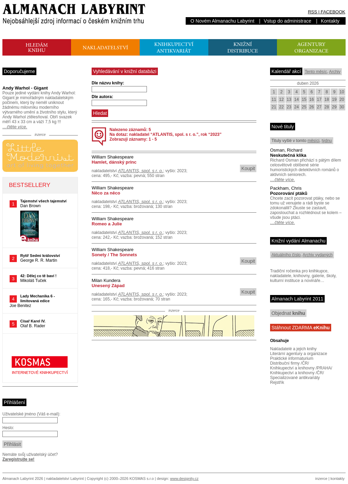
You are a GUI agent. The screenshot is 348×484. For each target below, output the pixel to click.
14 (296, 99)
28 (326, 107)
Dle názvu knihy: (108, 83)
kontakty (337, 478)
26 (311, 107)
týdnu (327, 140)
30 (341, 107)
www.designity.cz (184, 478)
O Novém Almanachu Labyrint (222, 21)
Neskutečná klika (288, 155)
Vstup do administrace (288, 21)
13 (289, 99)
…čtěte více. (14, 126)
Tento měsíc (316, 71)
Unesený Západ (108, 285)
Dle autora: (102, 96)
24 (296, 107)
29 (334, 107)
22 (281, 107)
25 (304, 107)
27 (319, 107)
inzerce (321, 478)
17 (319, 99)
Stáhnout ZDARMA (300, 327)
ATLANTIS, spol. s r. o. (140, 170)
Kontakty (330, 21)
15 (304, 99)
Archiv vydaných (318, 254)
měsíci (314, 140)
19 (334, 99)
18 (326, 99)
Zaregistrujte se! (18, 459)
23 (289, 107)
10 (341, 92)
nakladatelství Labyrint (65, 478)
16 (311, 99)
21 (273, 107)
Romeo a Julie (107, 223)
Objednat (288, 313)
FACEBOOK (333, 11)
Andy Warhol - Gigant (25, 88)
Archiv (334, 71)
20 (341, 99)
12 (281, 99)
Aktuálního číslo (286, 254)
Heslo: (8, 427)
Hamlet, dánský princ (114, 162)
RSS (312, 11)
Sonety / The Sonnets (114, 254)
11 (273, 99)
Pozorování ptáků (288, 193)
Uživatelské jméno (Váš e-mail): (31, 414)
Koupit (248, 168)
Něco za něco (106, 193)
